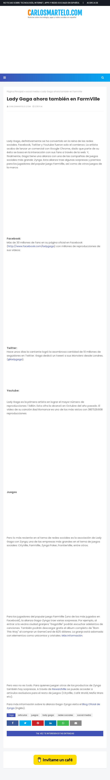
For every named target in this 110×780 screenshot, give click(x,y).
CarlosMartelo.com (20, 106)
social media (32, 91)
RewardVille (59, 689)
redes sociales (65, 715)
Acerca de (92, 2)
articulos (22, 715)
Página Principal (15, 91)
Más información (72, 635)
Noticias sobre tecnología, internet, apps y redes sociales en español (41, 2)
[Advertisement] (56, 46)
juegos (34, 715)
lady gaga (48, 715)
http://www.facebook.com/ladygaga (31, 246)
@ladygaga (15, 359)
